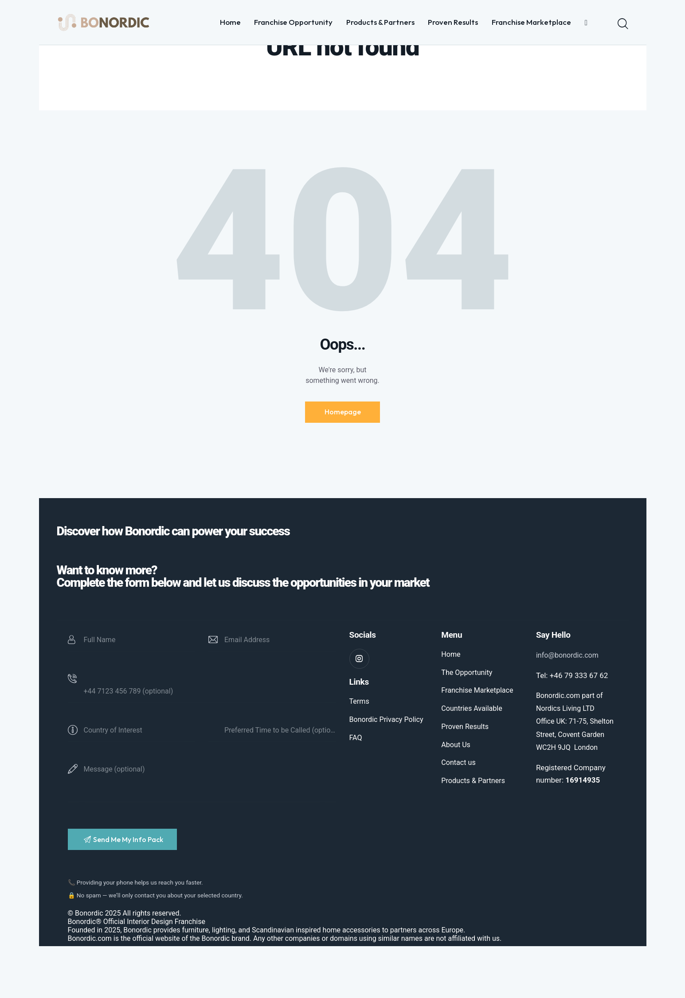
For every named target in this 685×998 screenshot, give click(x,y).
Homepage (343, 458)
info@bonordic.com (569, 703)
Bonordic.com (90, 990)
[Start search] (623, 24)
